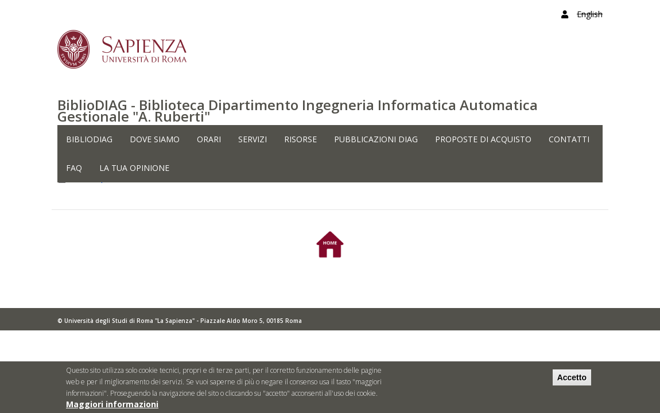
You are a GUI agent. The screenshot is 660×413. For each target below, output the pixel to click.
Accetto (572, 380)
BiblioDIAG (89, 139)
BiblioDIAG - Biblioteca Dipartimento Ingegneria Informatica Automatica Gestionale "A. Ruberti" (297, 110)
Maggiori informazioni (112, 407)
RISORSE (300, 139)
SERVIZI (252, 139)
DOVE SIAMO (155, 139)
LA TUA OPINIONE (134, 167)
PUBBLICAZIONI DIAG (376, 139)
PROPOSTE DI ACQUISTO (483, 139)
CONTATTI (569, 139)
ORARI (209, 139)
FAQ (74, 167)
